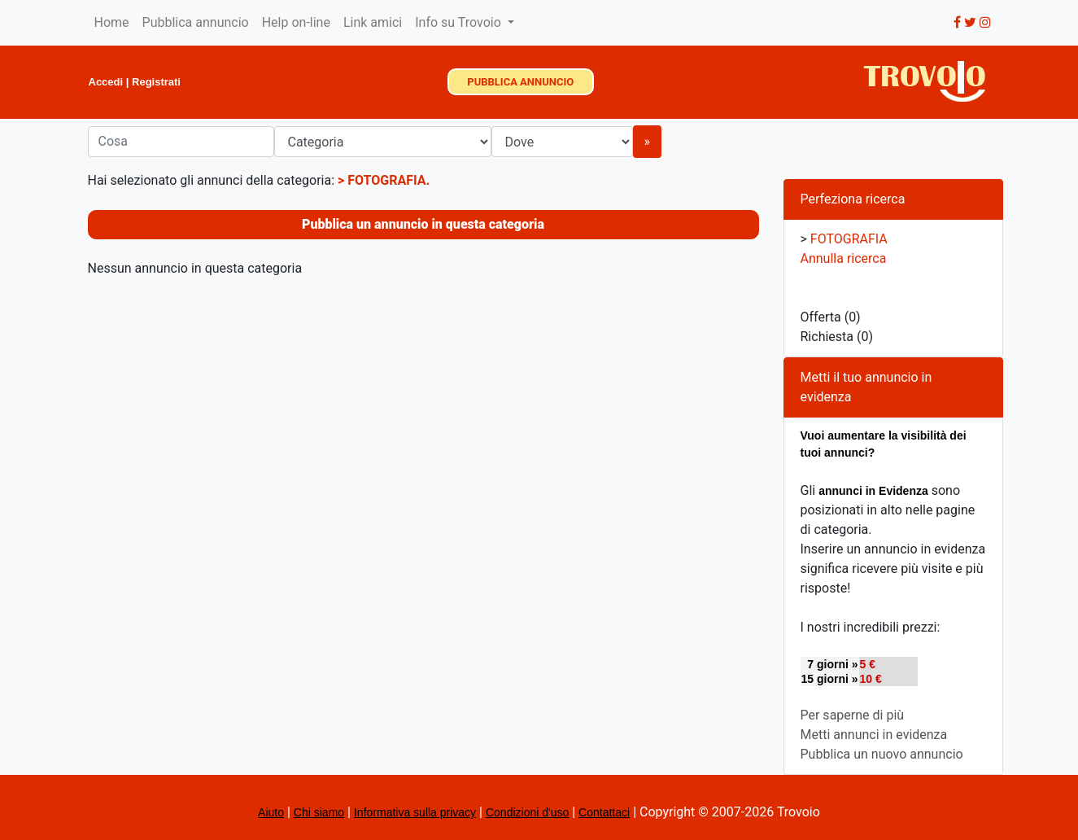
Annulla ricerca (844, 258)
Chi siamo (319, 812)
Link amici (372, 22)
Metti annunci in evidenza (874, 734)
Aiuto (271, 812)
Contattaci (604, 812)
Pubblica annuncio (195, 22)
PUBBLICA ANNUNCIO (520, 82)
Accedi (106, 82)
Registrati (156, 82)
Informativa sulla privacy (415, 812)
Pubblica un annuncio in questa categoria (423, 224)
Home (111, 22)
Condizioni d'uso (527, 812)
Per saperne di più (853, 715)
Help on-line (296, 22)
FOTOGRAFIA (386, 180)
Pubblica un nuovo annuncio (882, 754)
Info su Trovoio (459, 22)
